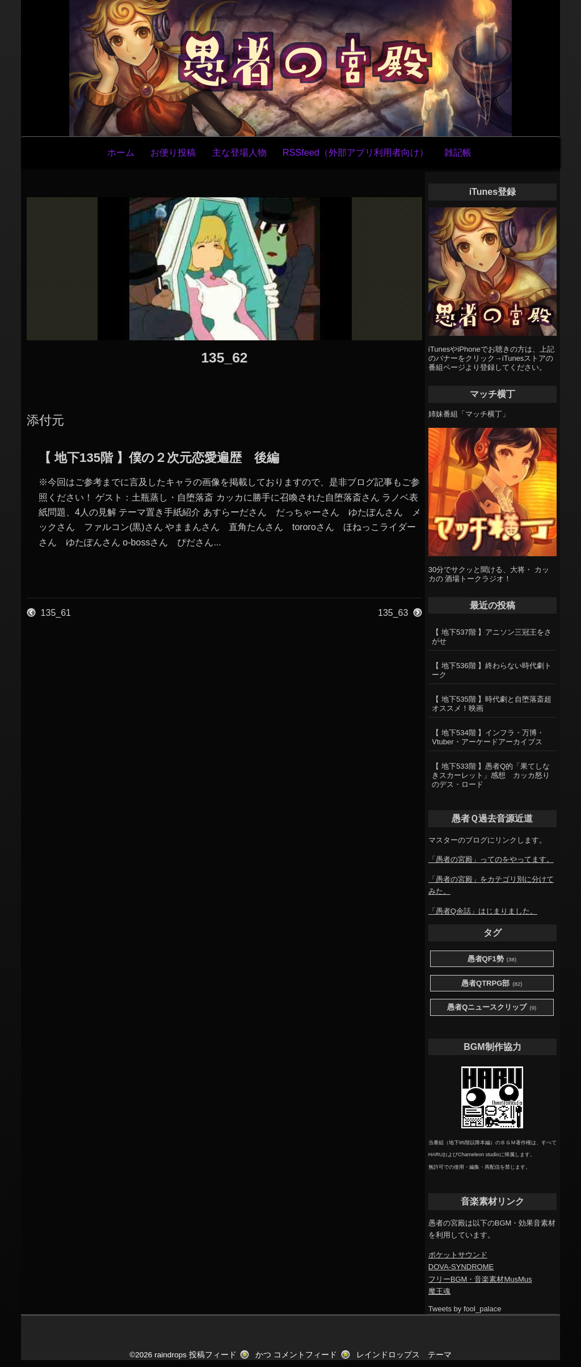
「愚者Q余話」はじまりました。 (482, 911)
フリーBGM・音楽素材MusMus (480, 1279)
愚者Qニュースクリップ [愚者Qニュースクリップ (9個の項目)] (491, 1007)
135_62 (224, 357)
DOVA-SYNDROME (461, 1266)
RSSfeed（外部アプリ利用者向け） (355, 152)
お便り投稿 (173, 152)
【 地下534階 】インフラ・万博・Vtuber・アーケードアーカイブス (488, 737)
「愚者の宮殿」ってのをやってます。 (491, 859)
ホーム (120, 152)
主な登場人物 (239, 152)
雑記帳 (457, 152)
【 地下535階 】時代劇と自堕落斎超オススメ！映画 (491, 703)
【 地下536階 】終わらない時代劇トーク (491, 670)
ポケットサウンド (457, 1255)
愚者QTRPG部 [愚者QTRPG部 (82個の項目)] (492, 984)
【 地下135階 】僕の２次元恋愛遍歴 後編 (159, 458)
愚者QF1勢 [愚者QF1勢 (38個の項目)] (492, 959)
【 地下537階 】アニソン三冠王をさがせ (491, 636)
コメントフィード (305, 1355)
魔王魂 (439, 1291)
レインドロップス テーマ (404, 1355)
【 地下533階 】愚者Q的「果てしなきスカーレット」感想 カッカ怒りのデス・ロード (491, 775)
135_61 (56, 613)
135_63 (393, 613)
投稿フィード (213, 1355)
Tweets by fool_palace (465, 1309)
